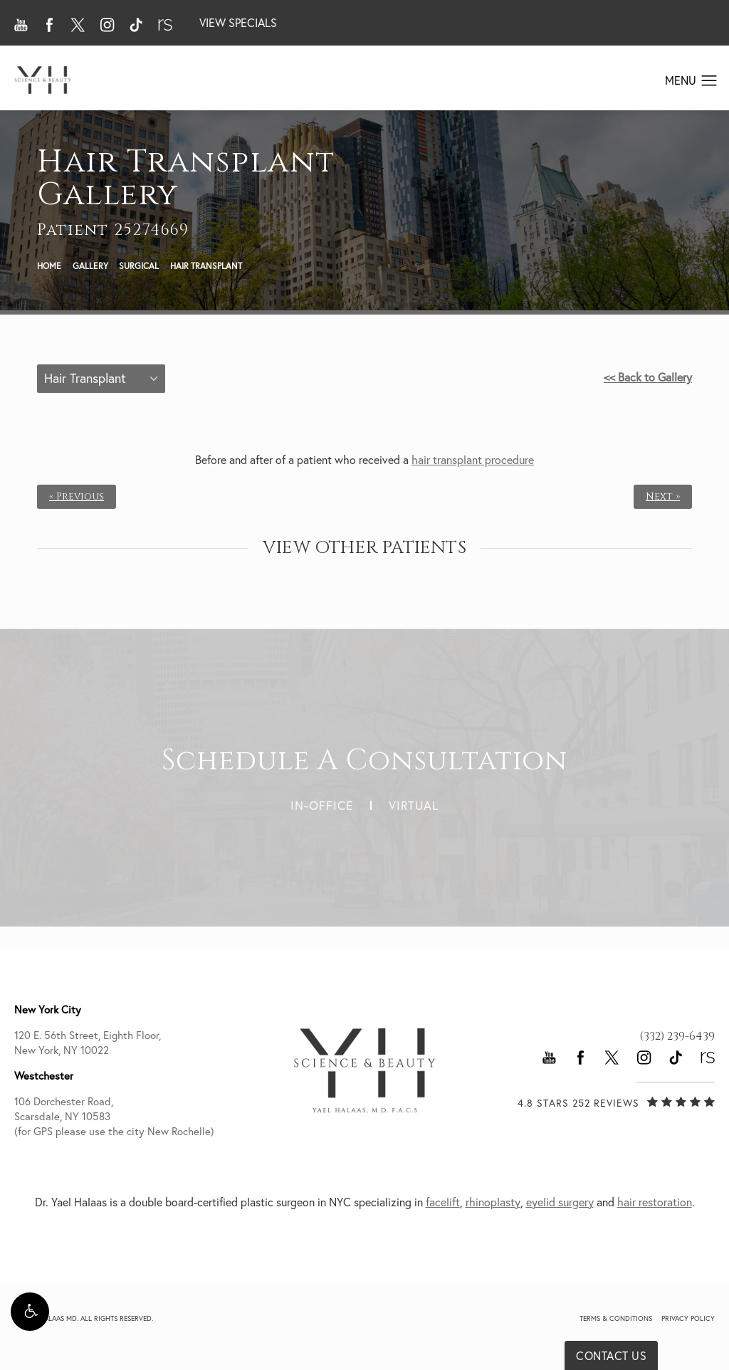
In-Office (321, 798)
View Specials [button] (238, 23)
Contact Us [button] (611, 1356)
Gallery (90, 265)
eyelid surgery (560, 1202)
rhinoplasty (493, 1202)
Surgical (139, 265)
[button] (30, 1311)
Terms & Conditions (615, 1318)
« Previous (76, 497)
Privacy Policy (688, 1318)
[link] (677, 1036)
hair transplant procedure (472, 460)
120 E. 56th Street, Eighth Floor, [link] (131, 1043)
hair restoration (654, 1202)
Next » (663, 497)
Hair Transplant (206, 265)
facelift (443, 1202)
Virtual (414, 798)
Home (49, 265)
